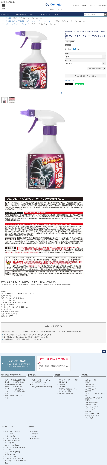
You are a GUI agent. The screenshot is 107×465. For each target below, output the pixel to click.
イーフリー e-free (11, 456)
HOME (2, 18)
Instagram (35, 434)
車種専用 (88, 391)
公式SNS (31, 426)
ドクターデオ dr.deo (12, 438)
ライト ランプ (90, 409)
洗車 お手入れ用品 (91, 402)
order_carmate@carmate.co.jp (42, 387)
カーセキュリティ (91, 404)
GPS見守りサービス (92, 416)
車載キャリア (89, 384)
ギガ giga (8, 449)
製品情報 (85, 375)
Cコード (68, 60)
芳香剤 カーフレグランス (93, 398)
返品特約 (62, 387)
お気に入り (32, 14)
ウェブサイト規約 (65, 391)
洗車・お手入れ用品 (18, 21)
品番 (67, 53)
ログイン (93, 5)
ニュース (76, 5)
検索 (105, 14)
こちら (43, 382)
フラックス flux (10, 436)
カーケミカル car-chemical (14, 458)
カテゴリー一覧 (90, 380)
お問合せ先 (32, 375)
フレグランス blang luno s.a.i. (15, 447)
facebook (35, 431)
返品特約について (71, 80)
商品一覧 (5, 14)
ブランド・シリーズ (11, 24)
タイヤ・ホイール (30, 21)
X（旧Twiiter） (37, 438)
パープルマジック (24, 24)
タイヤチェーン (90, 387)
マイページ (45, 14)
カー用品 (8, 18)
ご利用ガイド (85, 5)
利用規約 (62, 384)
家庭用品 (88, 411)
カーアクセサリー (91, 389)
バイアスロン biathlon (12, 431)
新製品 (87, 382)
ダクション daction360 (12, 440)
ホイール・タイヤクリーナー (45, 21)
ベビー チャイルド (91, 407)
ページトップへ (104, 351)
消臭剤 (87, 400)
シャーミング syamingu (13, 452)
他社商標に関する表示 (66, 393)
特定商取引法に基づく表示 (68, 389)
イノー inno (9, 434)
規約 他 (57, 375)
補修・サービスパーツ (92, 413)
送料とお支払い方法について (11, 375)
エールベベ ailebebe (12, 445)
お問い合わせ (102, 5)
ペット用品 (89, 418)
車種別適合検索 (20, 14)
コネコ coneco (10, 454)
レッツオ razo (9, 443)
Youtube (34, 436)
